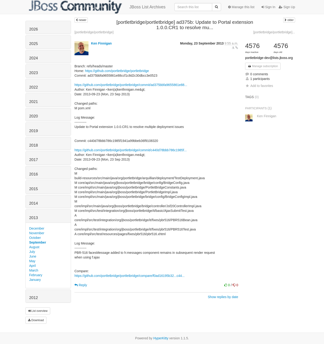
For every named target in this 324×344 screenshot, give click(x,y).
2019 (33, 131)
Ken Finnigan (101, 43)
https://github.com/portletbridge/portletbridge (117, 71)
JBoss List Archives (97, 7)
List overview (38, 311)
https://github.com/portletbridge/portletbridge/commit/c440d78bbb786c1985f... (130, 150)
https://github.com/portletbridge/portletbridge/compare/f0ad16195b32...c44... (129, 276)
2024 (33, 58)
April (32, 266)
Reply (80, 285)
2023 (33, 73)
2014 (33, 203)
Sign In (268, 7)
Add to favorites (259, 86)
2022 (33, 87)
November (36, 233)
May (32, 261)
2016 (33, 174)
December (36, 228)
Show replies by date (223, 297)
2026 (33, 29)
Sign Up (287, 7)
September (37, 242)
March (33, 270)
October (35, 238)
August (34, 247)
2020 (33, 116)
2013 (33, 218)
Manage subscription (263, 66)
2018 (33, 145)
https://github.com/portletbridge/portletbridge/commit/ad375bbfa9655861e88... (130, 85)
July (32, 252)
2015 (33, 189)
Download (36, 320)
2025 (33, 43)
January (35, 280)
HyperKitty (161, 338)
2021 (33, 102)
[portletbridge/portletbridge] (93, 32)
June (32, 256)
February (35, 275)
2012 (33, 298)
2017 (33, 160)
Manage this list (241, 7)
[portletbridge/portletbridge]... (274, 32)
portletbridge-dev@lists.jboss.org (269, 58)
